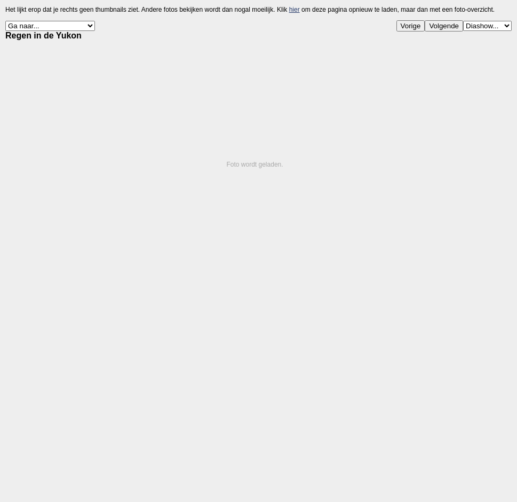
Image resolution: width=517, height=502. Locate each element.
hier (294, 9)
